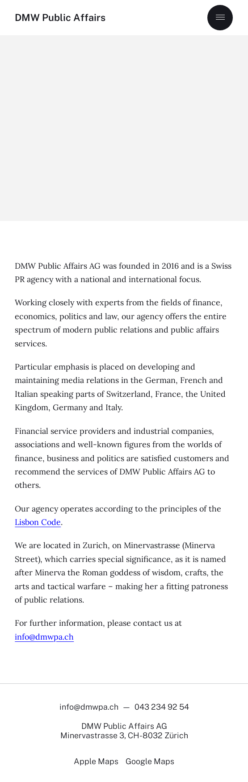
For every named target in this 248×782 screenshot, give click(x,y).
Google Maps (150, 761)
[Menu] (220, 17)
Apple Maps (96, 761)
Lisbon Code (38, 522)
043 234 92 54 (162, 706)
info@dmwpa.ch (44, 637)
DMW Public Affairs (60, 17)
